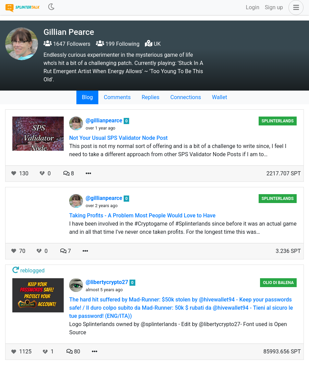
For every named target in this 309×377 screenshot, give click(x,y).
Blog (87, 97)
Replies (150, 97)
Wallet (219, 97)
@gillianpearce (105, 120)
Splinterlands (278, 121)
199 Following (117, 44)
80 (73, 351)
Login (252, 7)
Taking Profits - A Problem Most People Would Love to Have (142, 215)
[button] (295, 7)
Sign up (274, 7)
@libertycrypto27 (107, 282)
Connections (185, 97)
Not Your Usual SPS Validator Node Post (118, 138)
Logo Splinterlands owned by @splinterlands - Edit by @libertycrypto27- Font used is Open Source (178, 328)
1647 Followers (67, 44)
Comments (117, 97)
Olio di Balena (278, 282)
